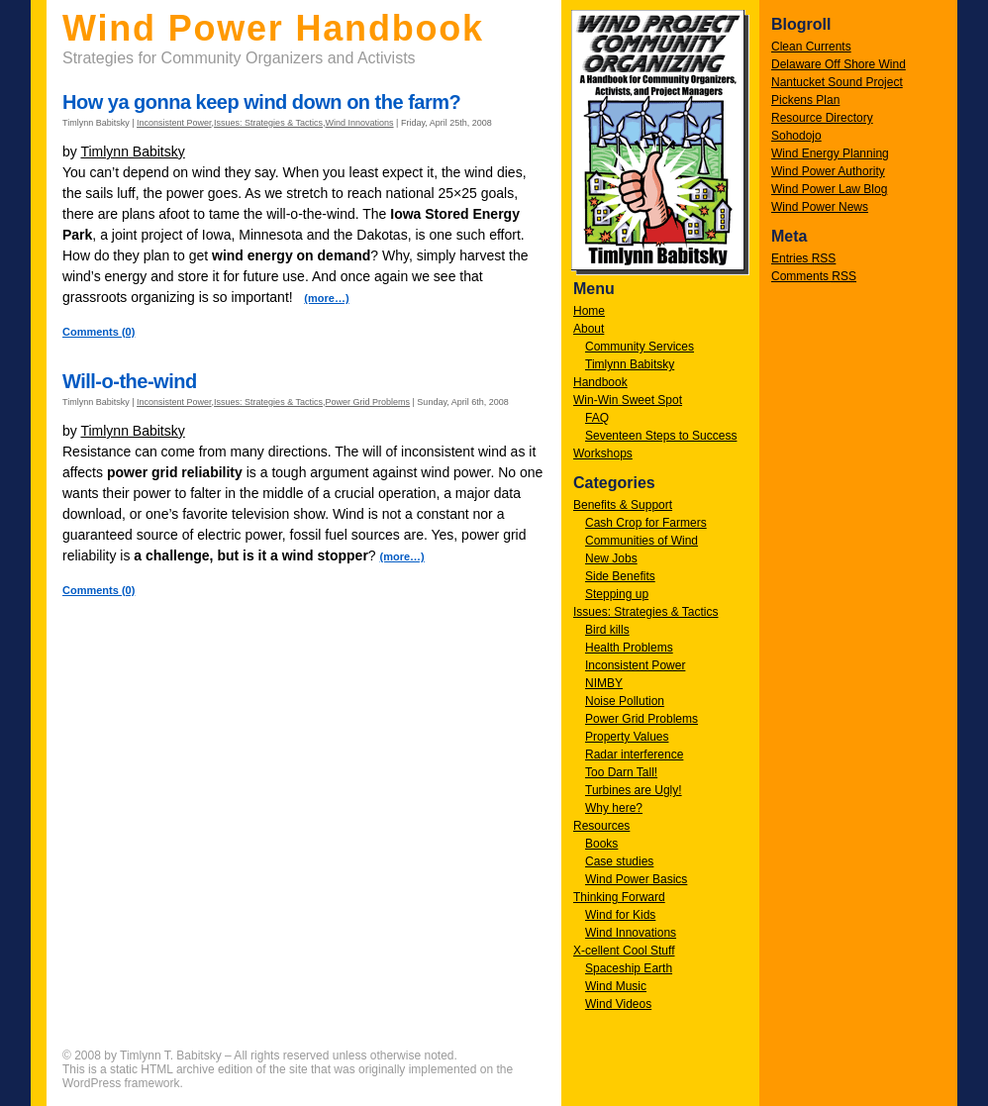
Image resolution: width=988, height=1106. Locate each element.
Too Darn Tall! (621, 772)
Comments (813, 276)
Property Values (627, 737)
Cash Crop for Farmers (646, 523)
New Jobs (611, 558)
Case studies (619, 861)
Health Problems (629, 647)
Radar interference (634, 754)
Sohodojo (796, 136)
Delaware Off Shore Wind (838, 64)
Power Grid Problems (641, 719)
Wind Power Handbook (273, 28)
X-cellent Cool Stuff (624, 950)
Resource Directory (822, 118)
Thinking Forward (619, 897)
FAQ (597, 418)
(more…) (326, 298)
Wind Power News (819, 207)
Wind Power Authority (828, 171)
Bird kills (607, 630)
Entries (803, 258)
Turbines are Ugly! (633, 790)
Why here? (613, 808)
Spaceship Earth (628, 968)
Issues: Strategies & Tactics (646, 612)
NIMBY (604, 683)
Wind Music (615, 986)
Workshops (603, 453)
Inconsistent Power (635, 665)
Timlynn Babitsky (629, 364)
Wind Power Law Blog (829, 189)
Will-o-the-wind (129, 381)
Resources (601, 826)
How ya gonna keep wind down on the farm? (261, 102)
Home (589, 311)
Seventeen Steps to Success (661, 436)
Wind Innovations (630, 933)
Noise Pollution (624, 701)
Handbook (600, 382)
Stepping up (616, 594)
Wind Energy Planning (830, 153)
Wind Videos (618, 1004)
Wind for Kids (620, 915)
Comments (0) (98, 332)
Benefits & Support (622, 505)
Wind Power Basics (636, 879)
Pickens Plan (805, 100)
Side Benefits (620, 576)
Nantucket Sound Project (837, 82)
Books (601, 844)
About (588, 329)
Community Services (639, 346)
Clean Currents (811, 46)
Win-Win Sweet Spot (627, 400)
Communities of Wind (641, 541)
